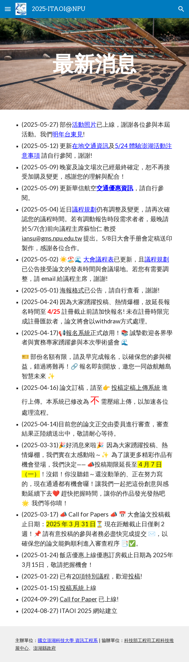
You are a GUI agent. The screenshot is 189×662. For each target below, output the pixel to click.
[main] (94, 64)
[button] (7, 9)
